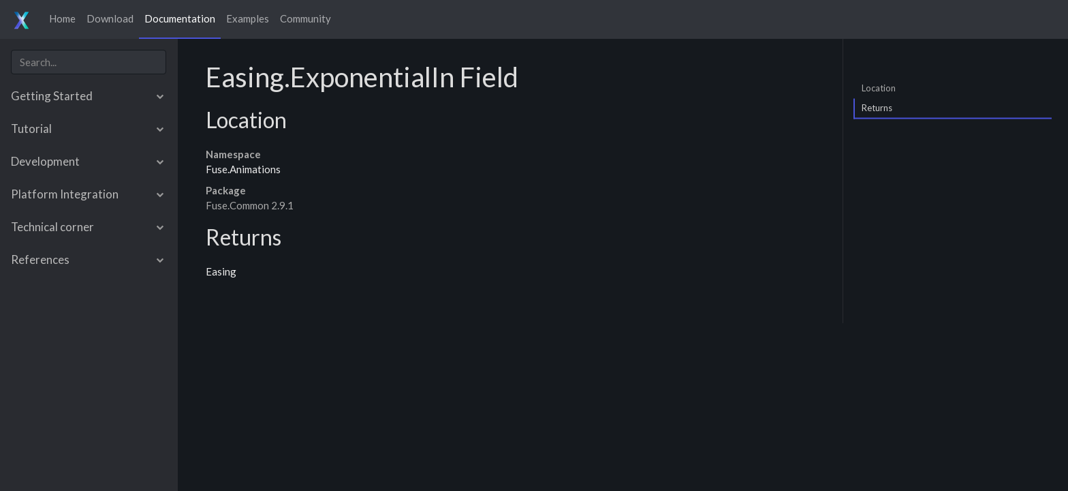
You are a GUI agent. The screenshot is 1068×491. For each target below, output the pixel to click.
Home (62, 18)
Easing (221, 271)
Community (305, 18)
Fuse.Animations (243, 169)
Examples (247, 18)
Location (879, 87)
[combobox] (88, 62)
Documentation (179, 18)
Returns (877, 107)
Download (110, 18)
